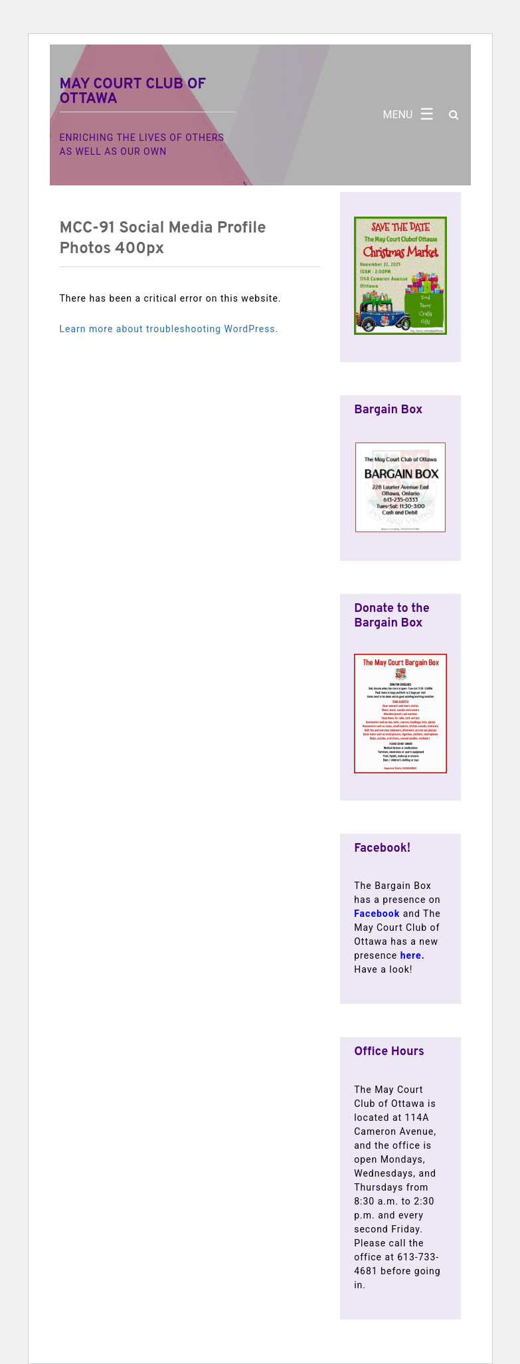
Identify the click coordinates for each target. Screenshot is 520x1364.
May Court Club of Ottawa (133, 92)
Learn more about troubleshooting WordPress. (169, 329)
